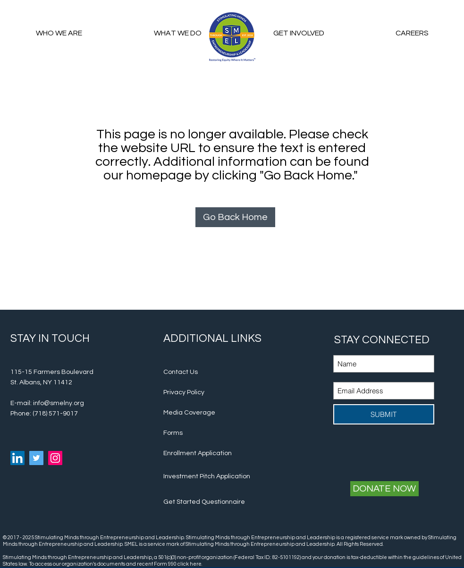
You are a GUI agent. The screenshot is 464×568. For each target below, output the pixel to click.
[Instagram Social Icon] (55, 458)
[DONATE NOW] (384, 488)
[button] (298, 33)
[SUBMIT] (383, 414)
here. (196, 564)
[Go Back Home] (235, 217)
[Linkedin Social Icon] (17, 458)
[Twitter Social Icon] (36, 458)
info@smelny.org (58, 403)
